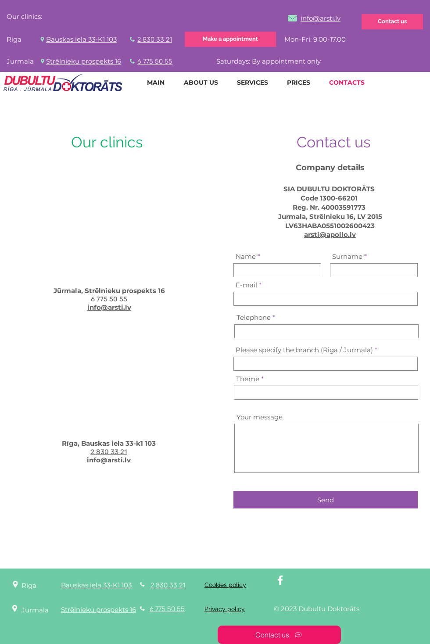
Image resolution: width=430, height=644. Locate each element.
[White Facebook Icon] (280, 580)
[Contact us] (392, 21)
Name (246, 256)
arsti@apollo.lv (330, 234)
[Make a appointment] (230, 39)
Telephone (253, 317)
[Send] (325, 499)
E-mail (246, 285)
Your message (259, 417)
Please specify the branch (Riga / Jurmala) (304, 350)
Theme (247, 379)
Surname (347, 256)
